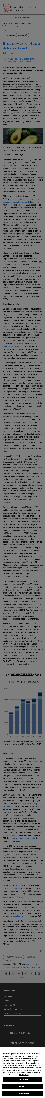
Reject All (22, 1087)
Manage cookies (22, 1080)
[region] (22, 1072)
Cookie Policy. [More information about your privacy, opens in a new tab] (24, 1075)
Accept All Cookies (22, 1093)
